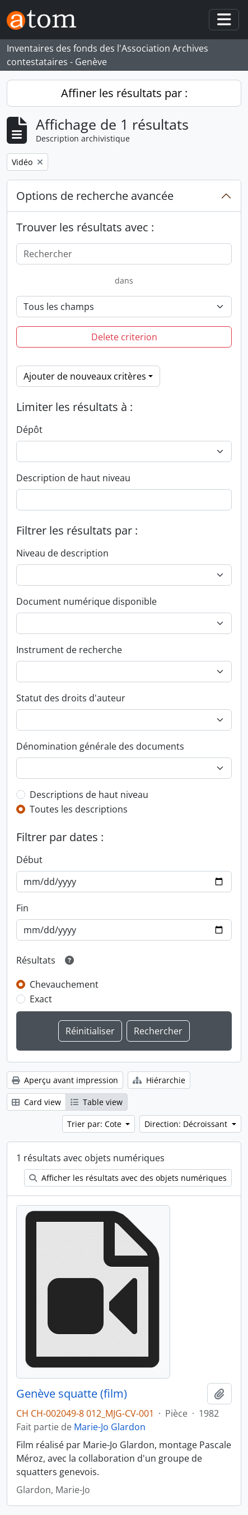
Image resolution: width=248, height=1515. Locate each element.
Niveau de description (62, 553)
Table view (97, 1102)
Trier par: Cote (95, 1124)
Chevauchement (64, 984)
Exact (41, 999)
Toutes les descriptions (79, 809)
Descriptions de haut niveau (89, 794)
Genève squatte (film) (71, 1393)
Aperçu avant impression (65, 1080)
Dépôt (29, 429)
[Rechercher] (124, 253)
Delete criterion (124, 337)
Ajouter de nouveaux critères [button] (85, 376)
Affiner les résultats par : (124, 93)
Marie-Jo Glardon (110, 1427)
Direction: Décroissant (187, 1124)
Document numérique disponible (86, 601)
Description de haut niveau (73, 478)
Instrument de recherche (69, 650)
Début (29, 860)
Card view (36, 1102)
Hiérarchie (159, 1080)
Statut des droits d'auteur (70, 698)
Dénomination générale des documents (100, 746)
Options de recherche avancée (95, 195)
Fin (22, 908)
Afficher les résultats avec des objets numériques (128, 1177)
